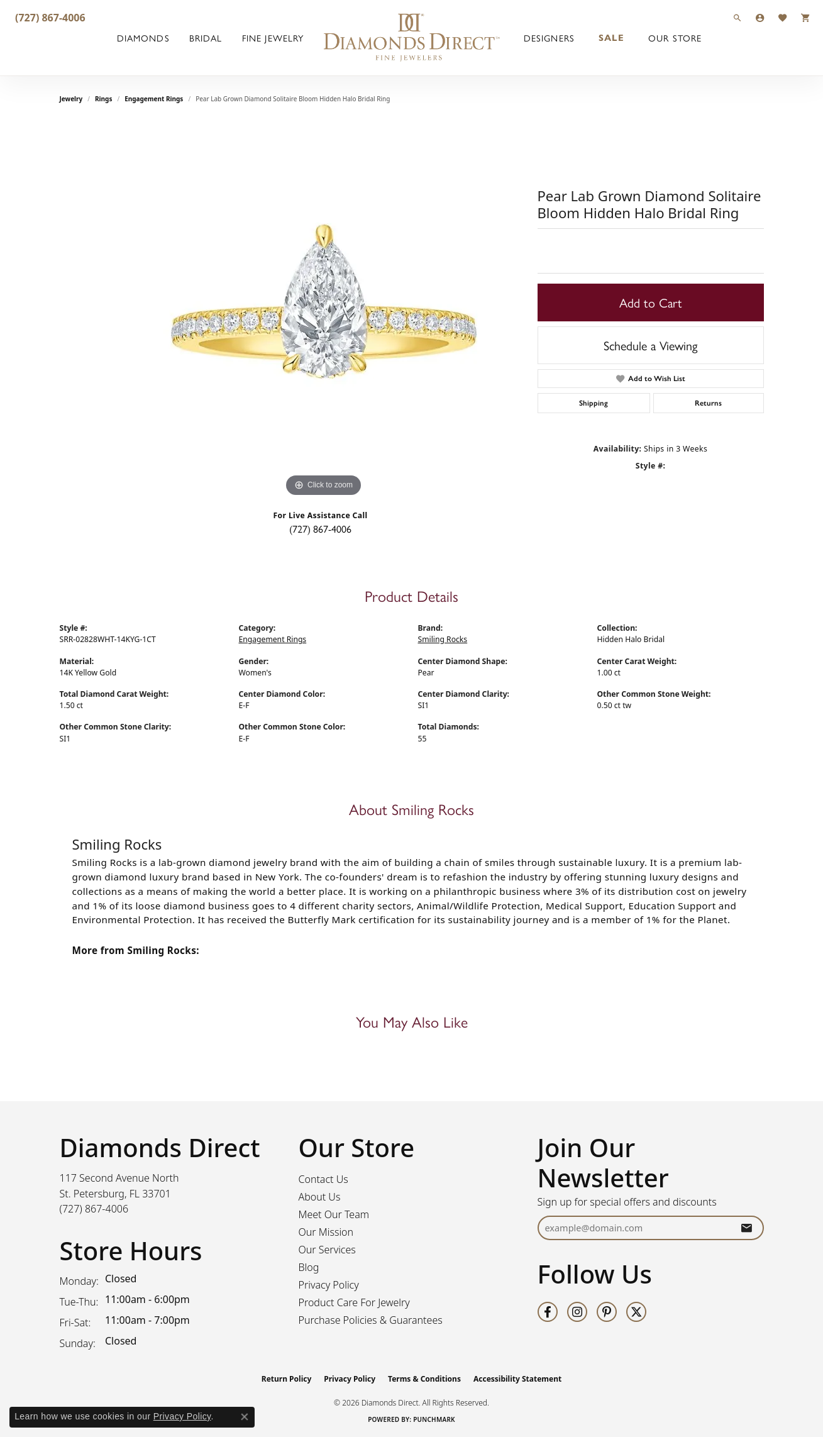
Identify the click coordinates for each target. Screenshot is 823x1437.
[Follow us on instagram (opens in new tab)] (577, 1312)
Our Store (675, 37)
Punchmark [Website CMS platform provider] (434, 1419)
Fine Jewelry (273, 37)
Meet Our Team (334, 1214)
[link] (49, 17)
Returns (708, 403)
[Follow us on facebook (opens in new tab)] (548, 1312)
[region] (323, 311)
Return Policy (287, 1378)
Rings (103, 98)
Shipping (593, 403)
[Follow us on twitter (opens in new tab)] (636, 1312)
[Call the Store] (94, 1209)
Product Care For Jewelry (354, 1302)
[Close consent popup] (244, 1417)
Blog (309, 1267)
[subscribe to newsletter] (746, 1228)
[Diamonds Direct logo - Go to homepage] (412, 38)
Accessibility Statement (517, 1378)
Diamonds (143, 37)
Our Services (327, 1250)
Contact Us (323, 1179)
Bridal (206, 37)
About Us (320, 1197)
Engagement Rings (153, 98)
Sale (611, 37)
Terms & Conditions (424, 1378)
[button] (737, 17)
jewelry (71, 98)
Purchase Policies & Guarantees (371, 1320)
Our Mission (326, 1232)
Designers (549, 37)
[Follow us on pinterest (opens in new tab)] (607, 1312)
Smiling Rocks (443, 639)
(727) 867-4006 (320, 528)
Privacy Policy (329, 1285)
